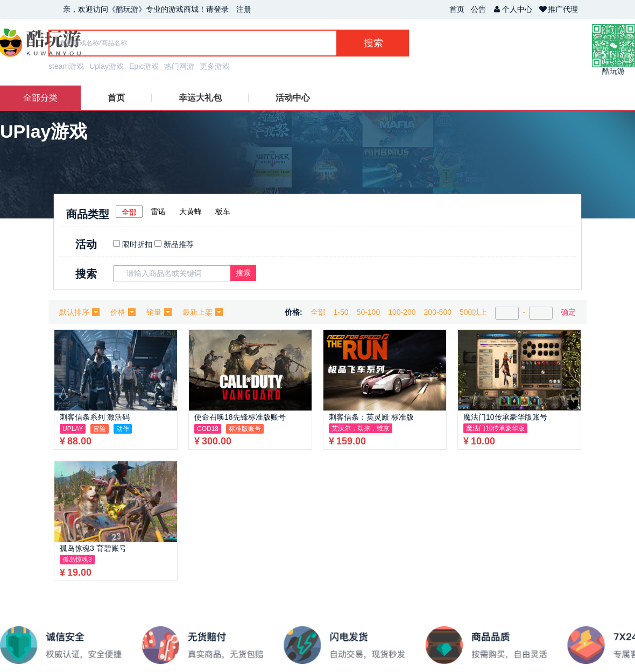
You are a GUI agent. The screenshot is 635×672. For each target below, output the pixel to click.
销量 (159, 312)
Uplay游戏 (106, 66)
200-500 (437, 312)
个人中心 (512, 9)
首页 (456, 9)
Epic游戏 (144, 66)
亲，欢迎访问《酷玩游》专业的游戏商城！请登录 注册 (157, 9)
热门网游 (179, 66)
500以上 (473, 312)
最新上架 (202, 312)
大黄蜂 (190, 211)
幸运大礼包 (200, 97)
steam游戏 (66, 66)
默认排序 (79, 312)
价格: (293, 312)
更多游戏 (215, 66)
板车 (222, 211)
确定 (568, 312)
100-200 (401, 312)
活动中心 (293, 97)
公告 (478, 9)
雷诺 (158, 211)
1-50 (341, 312)
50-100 (368, 312)
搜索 (243, 272)
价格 (123, 312)
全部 (129, 212)
